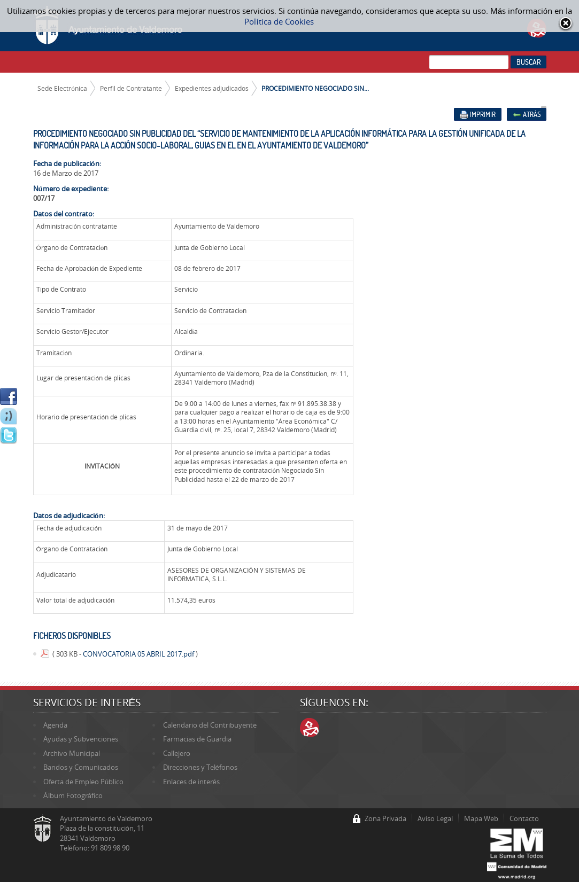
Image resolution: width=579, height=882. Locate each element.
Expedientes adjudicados (212, 88)
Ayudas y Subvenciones (80, 739)
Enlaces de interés (191, 781)
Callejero (176, 753)
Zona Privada (385, 818)
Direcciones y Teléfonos (200, 767)
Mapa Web (481, 818)
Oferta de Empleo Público (83, 781)
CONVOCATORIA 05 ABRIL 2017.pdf (139, 654)
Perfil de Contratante (131, 88)
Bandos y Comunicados (80, 767)
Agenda (55, 725)
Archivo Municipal (71, 753)
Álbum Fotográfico (73, 795)
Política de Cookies (278, 21)
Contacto (524, 818)
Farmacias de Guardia (197, 739)
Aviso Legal (435, 818)
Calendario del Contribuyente (210, 725)
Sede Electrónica (62, 88)
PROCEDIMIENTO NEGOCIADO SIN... (315, 88)
